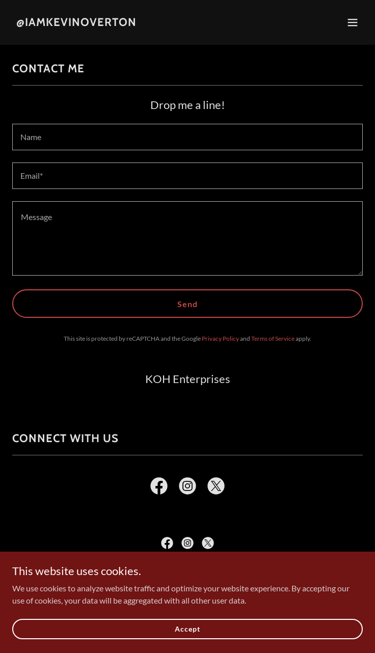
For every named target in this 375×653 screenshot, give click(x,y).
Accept (187, 628)
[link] (76, 23)
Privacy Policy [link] (220, 338)
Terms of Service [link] (272, 338)
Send (187, 304)
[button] (352, 22)
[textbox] (187, 137)
